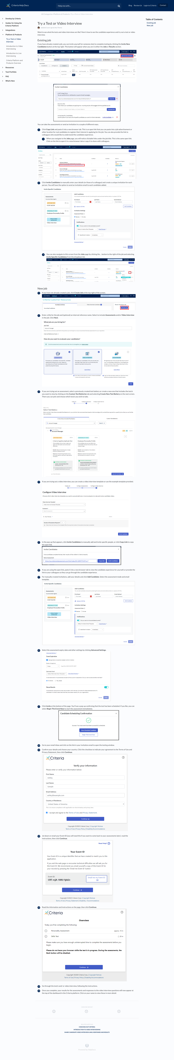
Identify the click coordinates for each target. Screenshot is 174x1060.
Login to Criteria (150, 5)
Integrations (10, 30)
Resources (9, 67)
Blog (130, 5)
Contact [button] (163, 5)
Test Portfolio (10, 72)
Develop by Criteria (13, 19)
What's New (10, 81)
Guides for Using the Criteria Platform (13, 24)
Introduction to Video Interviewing (87, 1029)
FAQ (7, 76)
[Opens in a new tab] (87, 1045)
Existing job (151, 23)
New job (150, 25)
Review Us (138, 5)
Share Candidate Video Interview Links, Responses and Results (87, 1032)
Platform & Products (13, 35)
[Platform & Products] (61, 14)
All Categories (46, 14)
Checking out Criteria (87, 1027)
